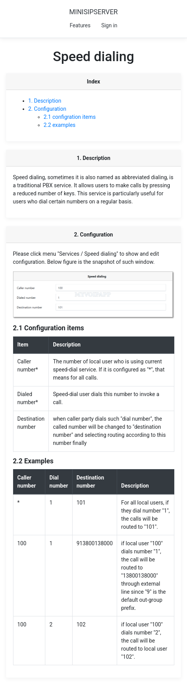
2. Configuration (47, 109)
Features (80, 25)
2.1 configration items (70, 117)
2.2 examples (60, 125)
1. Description (44, 101)
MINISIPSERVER (93, 12)
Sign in (109, 25)
